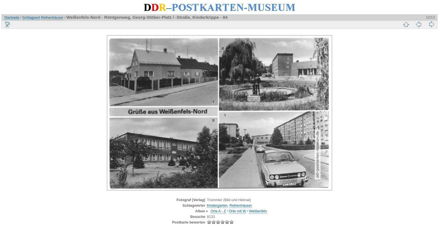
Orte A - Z (218, 211)
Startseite (11, 17)
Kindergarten (217, 205)
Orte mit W (237, 211)
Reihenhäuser (52, 17)
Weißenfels (258, 211)
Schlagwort (31, 17)
